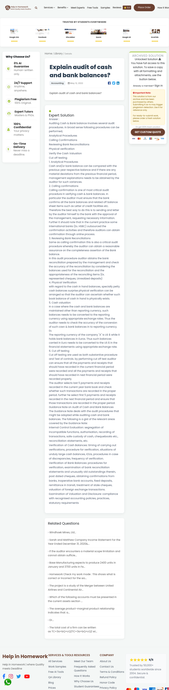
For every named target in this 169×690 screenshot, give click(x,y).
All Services (55, 661)
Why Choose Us (83, 681)
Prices (52, 688)
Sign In (159, 85)
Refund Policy (108, 677)
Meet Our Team (83, 661)
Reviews (122, 8)
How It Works (82, 676)
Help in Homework (25, 656)
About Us (105, 661)
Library (58, 53)
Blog (51, 682)
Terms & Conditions (112, 672)
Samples (105, 7)
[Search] (36, 7)
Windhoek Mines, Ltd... (62, 532)
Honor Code (107, 682)
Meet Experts (77, 7)
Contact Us (107, 666)
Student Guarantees (86, 686)
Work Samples (57, 666)
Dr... (51, 620)
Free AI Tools (56, 672)
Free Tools (92, 7)
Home (48, 53)
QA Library (54, 677)
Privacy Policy (108, 688)
